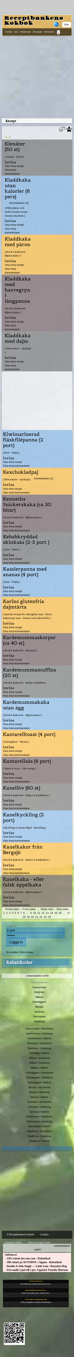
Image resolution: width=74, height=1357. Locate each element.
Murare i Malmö (39, 1097)
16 (60, 912)
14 (51, 912)
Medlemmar (25, 32)
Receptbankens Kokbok (33, 20)
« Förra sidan (28, 909)
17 (68, 912)
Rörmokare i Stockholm (39, 1116)
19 (28, 916)
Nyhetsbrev (49, 32)
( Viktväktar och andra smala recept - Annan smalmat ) (17, 211)
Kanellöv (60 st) (21, 788)
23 (45, 916)
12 (43, 912)
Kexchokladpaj (20, 472)
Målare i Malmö (39, 1067)
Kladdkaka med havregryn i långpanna (18, 290)
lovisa (10, 162)
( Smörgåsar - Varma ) (16, 741)
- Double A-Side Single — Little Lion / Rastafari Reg (35, 1266)
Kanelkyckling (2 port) (23, 817)
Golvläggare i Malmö (39, 1082)
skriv (16, 32)
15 (55, 912)
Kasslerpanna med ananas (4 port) (25, 571)
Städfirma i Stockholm (39, 1131)
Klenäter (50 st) (15, 146)
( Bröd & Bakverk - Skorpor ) (20, 650)
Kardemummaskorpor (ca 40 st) (29, 640)
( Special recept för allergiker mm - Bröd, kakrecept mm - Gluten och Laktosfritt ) (27, 616)
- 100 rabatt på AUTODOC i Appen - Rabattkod (32, 1262)
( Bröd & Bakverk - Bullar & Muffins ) (24, 682)
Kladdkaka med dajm (18, 338)
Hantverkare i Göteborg (39, 1033)
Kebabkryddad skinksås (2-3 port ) (26, 539)
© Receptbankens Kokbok (20, 1234)
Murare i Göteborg (39, 1092)
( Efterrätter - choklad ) (18, 350)
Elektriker (39, 992)
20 (32, 916)
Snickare (39, 1011)
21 (36, 916)
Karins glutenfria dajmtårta (23, 604)
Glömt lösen (26, 952)
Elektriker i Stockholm (39, 1043)
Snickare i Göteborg (39, 1106)
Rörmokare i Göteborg (39, 1121)
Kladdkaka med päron (18, 241)
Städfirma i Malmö (39, 1140)
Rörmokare (39, 1016)
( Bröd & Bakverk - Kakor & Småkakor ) (26, 795)
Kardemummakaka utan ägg (26, 705)
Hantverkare (39, 987)
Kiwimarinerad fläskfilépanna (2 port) (23, 439)
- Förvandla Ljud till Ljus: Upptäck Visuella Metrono (35, 1269)
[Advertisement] (37, 76)
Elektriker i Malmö (39, 1053)
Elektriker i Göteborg (39, 1048)
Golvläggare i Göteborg (39, 1077)
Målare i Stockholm (39, 1058)
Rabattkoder (19, 962)
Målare (39, 997)
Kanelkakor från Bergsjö (23, 849)
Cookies (44, 1234)
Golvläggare (39, 1001)
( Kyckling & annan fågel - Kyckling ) (24, 827)
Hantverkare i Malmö (39, 1038)
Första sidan (12, 909)
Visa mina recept (14, 166)
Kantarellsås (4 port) (27, 761)
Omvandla (37, 32)
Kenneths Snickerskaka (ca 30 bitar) (27, 504)
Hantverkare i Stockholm (39, 1028)
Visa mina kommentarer (16, 465)
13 (47, 912)
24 (49, 916)
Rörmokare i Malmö (39, 1126)
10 (34, 912)
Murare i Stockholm (39, 1087)
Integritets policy (13, 1242)
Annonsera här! (37, 975)
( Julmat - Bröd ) (14, 156)
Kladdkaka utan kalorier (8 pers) (18, 188)
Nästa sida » (48, 909)
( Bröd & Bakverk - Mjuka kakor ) (16, 253)
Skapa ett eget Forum (39, 1242)
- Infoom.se (10, 1254)
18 (23, 916)
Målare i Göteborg (39, 1062)
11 (38, 912)
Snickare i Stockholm (39, 1101)
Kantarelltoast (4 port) (29, 734)
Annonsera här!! (52, 1247)
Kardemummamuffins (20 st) (29, 672)
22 (41, 916)
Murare (39, 1006)
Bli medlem (12, 952)
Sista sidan (62, 909)
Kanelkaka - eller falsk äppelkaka (23, 882)
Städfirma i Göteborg (39, 1136)
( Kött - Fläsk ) (11, 452)
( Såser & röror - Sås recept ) (19, 768)
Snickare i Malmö (39, 1111)
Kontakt (8, 32)
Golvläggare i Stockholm (39, 1072)
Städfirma (39, 1021)
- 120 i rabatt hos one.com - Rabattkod (26, 1258)
